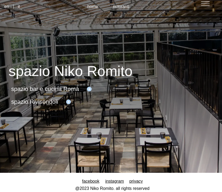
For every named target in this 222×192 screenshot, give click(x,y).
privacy (136, 181)
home (92, 6)
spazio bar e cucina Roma (45, 89)
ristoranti (121, 6)
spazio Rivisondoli (34, 101)
